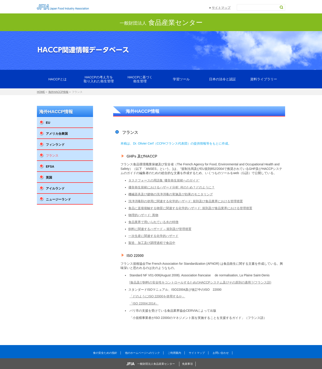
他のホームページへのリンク (142, 352)
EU (48, 122)
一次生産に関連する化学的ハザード (153, 236)
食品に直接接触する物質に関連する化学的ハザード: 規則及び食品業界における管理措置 (190, 208)
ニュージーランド (58, 199)
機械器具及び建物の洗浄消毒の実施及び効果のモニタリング (170, 194)
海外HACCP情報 (56, 111)
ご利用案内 (174, 352)
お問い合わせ (221, 352)
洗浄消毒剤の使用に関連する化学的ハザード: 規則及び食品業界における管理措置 (185, 201)
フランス (52, 155)
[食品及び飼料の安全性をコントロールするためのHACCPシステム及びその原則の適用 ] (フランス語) (200, 282)
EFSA (50, 166)
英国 (49, 177)
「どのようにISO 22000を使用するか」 (157, 296)
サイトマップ (221, 7)
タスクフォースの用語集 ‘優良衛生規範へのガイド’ (163, 180)
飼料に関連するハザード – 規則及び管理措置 (159, 229)
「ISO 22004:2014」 (144, 303)
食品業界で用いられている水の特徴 (153, 222)
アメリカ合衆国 (57, 133)
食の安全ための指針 (105, 352)
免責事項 (187, 363)
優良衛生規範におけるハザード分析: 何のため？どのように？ (171, 187)
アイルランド (55, 188)
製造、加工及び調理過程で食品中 (151, 243)
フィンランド (55, 144)
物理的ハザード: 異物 (143, 215)
